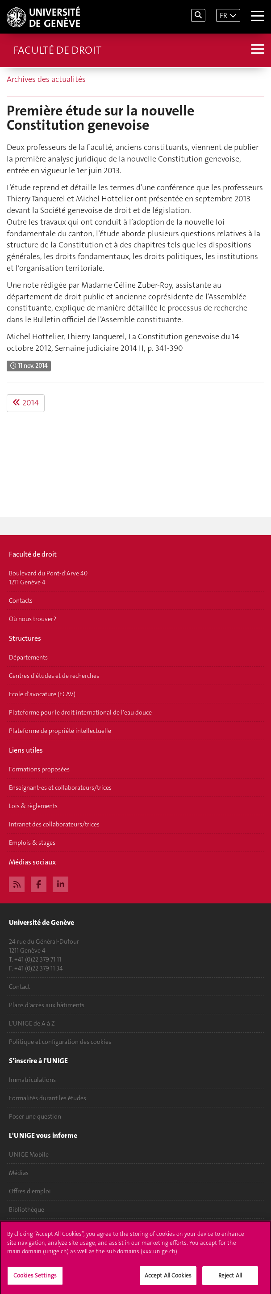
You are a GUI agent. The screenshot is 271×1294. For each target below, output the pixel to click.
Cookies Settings (35, 1279)
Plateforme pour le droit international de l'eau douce (80, 712)
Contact (19, 987)
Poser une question (35, 1116)
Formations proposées (39, 769)
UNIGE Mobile (29, 1154)
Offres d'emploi (30, 1191)
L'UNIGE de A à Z (32, 1023)
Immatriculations (32, 1080)
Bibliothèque (26, 1209)
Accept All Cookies (168, 1279)
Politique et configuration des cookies (60, 1042)
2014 (26, 402)
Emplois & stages (32, 843)
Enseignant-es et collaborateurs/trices (60, 787)
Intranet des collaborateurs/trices (54, 824)
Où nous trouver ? (32, 619)
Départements (28, 657)
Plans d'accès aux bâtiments (46, 1005)
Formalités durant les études (47, 1098)
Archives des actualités (46, 79)
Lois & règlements (33, 806)
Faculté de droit (57, 50)
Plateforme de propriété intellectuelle (60, 731)
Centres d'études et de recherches (54, 676)
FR (223, 15)
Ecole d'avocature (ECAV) (42, 694)
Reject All (230, 1279)
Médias (19, 1173)
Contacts (21, 600)
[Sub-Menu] (256, 50)
